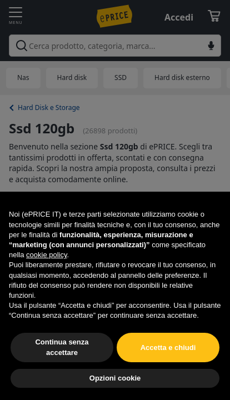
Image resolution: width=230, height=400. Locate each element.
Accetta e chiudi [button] (168, 347)
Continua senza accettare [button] (61, 347)
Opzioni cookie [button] (115, 378)
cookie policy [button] (46, 255)
